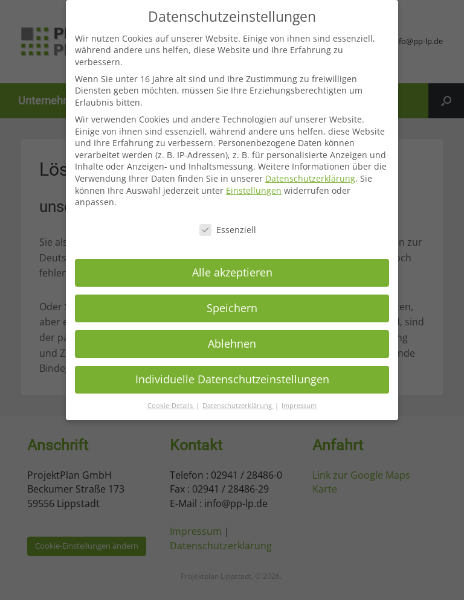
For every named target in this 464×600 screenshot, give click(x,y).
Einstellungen (254, 184)
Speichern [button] (232, 302)
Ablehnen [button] (232, 338)
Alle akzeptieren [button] (232, 267)
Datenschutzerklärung (310, 173)
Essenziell (227, 224)
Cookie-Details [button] (171, 399)
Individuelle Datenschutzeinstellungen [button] (232, 373)
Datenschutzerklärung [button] (238, 399)
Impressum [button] (299, 399)
